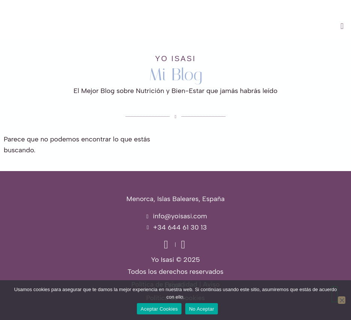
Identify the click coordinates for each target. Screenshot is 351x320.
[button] (219, 26)
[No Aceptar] (341, 300)
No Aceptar (201, 309)
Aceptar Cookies (159, 309)
